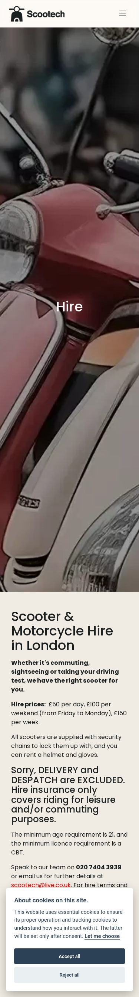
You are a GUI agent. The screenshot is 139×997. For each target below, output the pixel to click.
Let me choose (102, 936)
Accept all (69, 956)
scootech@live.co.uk (41, 885)
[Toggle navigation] (122, 13)
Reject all (69, 975)
